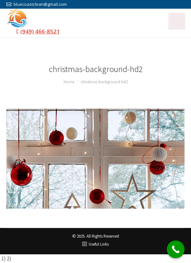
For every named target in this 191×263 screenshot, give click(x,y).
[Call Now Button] (176, 249)
